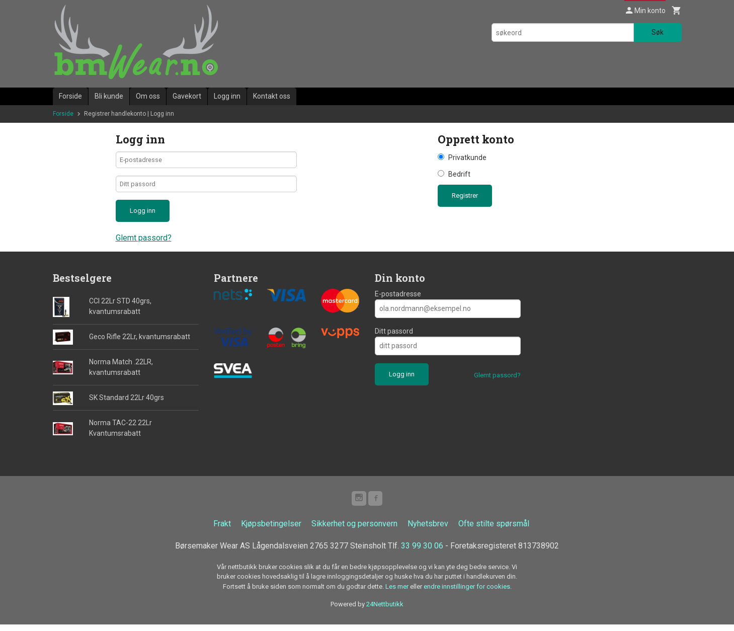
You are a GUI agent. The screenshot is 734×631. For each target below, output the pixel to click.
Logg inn (227, 96)
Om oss (148, 96)
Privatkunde (467, 157)
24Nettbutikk (384, 610)
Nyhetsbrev (427, 530)
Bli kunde (109, 96)
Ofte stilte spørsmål (493, 530)
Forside (70, 96)
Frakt (222, 530)
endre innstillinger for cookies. (468, 593)
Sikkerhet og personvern (354, 530)
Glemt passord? (144, 243)
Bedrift (459, 174)
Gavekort (187, 96)
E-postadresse (398, 299)
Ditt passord (394, 336)
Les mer (397, 593)
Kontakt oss (271, 96)
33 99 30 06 (422, 552)
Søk (657, 32)
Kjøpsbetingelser (271, 530)
